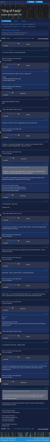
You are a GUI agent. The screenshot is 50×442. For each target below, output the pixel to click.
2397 (16, 38)
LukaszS (9, 158)
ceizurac (9, 381)
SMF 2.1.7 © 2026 (4, 438)
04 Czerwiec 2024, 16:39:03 (7, 70)
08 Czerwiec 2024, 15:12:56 (7, 362)
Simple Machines (12, 438)
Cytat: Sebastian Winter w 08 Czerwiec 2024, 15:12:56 (16, 391)
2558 (33, 38)
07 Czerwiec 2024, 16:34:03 (7, 290)
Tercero (9, 92)
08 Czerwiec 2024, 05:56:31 (7, 341)
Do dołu (3, 38)
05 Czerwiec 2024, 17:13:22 (7, 200)
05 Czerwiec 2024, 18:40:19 (7, 223)
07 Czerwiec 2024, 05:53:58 (7, 269)
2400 (25, 38)
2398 (19, 38)
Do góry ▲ (47, 438)
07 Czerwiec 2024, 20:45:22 (7, 313)
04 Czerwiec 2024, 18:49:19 (7, 119)
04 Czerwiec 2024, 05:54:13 (7, 49)
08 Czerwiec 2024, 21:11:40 (7, 387)
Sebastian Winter (12, 43)
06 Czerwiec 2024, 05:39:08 (7, 246)
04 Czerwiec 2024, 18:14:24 (7, 98)
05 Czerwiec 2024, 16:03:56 (7, 163)
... (14, 38)
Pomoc (35, 438)
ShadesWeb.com (12, 440)
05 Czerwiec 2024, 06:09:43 (7, 140)
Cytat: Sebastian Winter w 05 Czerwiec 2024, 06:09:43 (16, 167)
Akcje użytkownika (43, 38)
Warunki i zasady (40, 438)
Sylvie (24, 26)
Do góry (3, 428)
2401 (28, 38)
